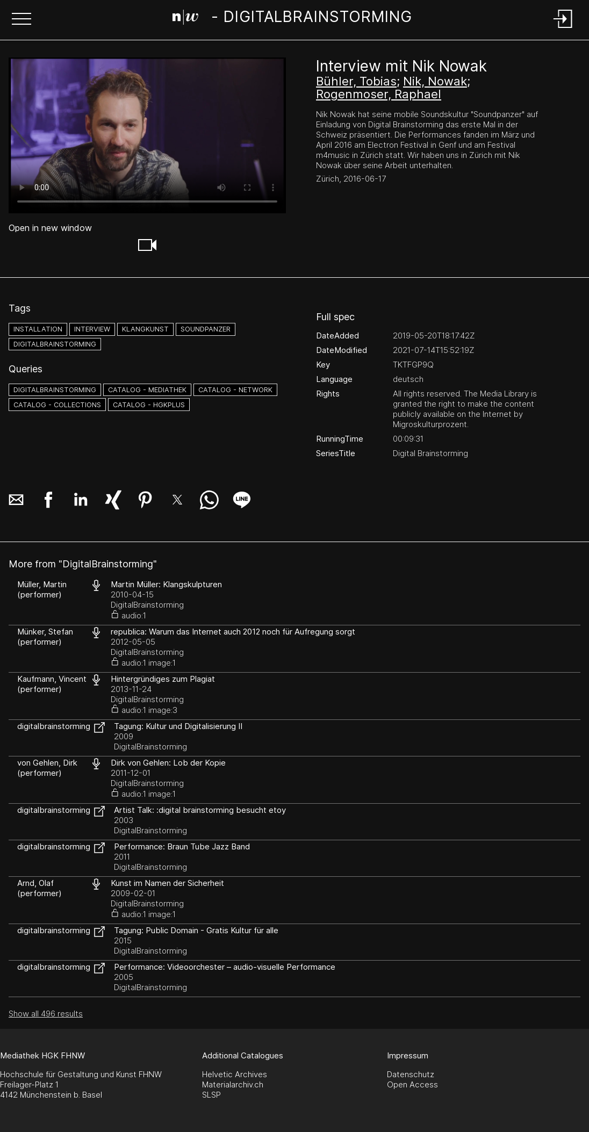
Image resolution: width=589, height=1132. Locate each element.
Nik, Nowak (435, 81)
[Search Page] (292, 19)
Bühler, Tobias (356, 81)
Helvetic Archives (234, 1074)
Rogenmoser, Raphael (378, 94)
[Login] (563, 29)
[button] (21, 20)
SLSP (211, 1095)
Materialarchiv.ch (232, 1084)
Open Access (412, 1084)
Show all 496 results (46, 1013)
